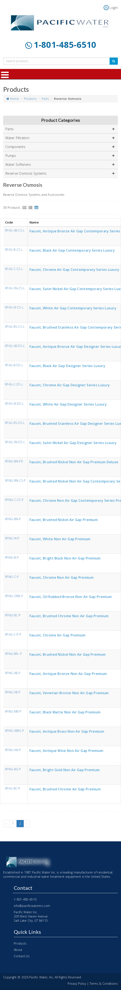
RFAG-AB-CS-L (15, 231)
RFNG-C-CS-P (14, 500)
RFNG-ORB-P (14, 596)
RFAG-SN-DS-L (15, 442)
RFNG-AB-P (13, 673)
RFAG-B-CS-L (14, 250)
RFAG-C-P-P (13, 635)
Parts (45, 99)
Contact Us (22, 956)
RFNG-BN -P (13, 654)
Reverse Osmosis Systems (60, 173)
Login (113, 7)
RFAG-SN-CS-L (15, 288)
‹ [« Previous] (6, 824)
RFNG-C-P (12, 577)
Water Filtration (60, 138)
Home (12, 99)
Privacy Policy (77, 984)
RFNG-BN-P (13, 519)
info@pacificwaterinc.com (32, 906)
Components (60, 146)
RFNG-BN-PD (14, 461)
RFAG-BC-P (12, 789)
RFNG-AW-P (13, 750)
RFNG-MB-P (13, 712)
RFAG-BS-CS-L (15, 327)
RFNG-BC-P (13, 615)
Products (30, 99)
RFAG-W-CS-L (14, 308)
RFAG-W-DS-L (14, 404)
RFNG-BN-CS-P (15, 481)
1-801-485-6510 (65, 44)
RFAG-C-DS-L (14, 385)
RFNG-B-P (12, 558)
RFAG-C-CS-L (14, 269)
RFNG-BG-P (13, 769)
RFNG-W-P (12, 538)
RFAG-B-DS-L (14, 365)
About (18, 950)
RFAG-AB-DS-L (15, 346)
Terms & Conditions (104, 984)
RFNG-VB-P (13, 692)
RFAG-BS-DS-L (15, 423)
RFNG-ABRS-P (14, 731)
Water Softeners (60, 164)
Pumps (60, 155)
